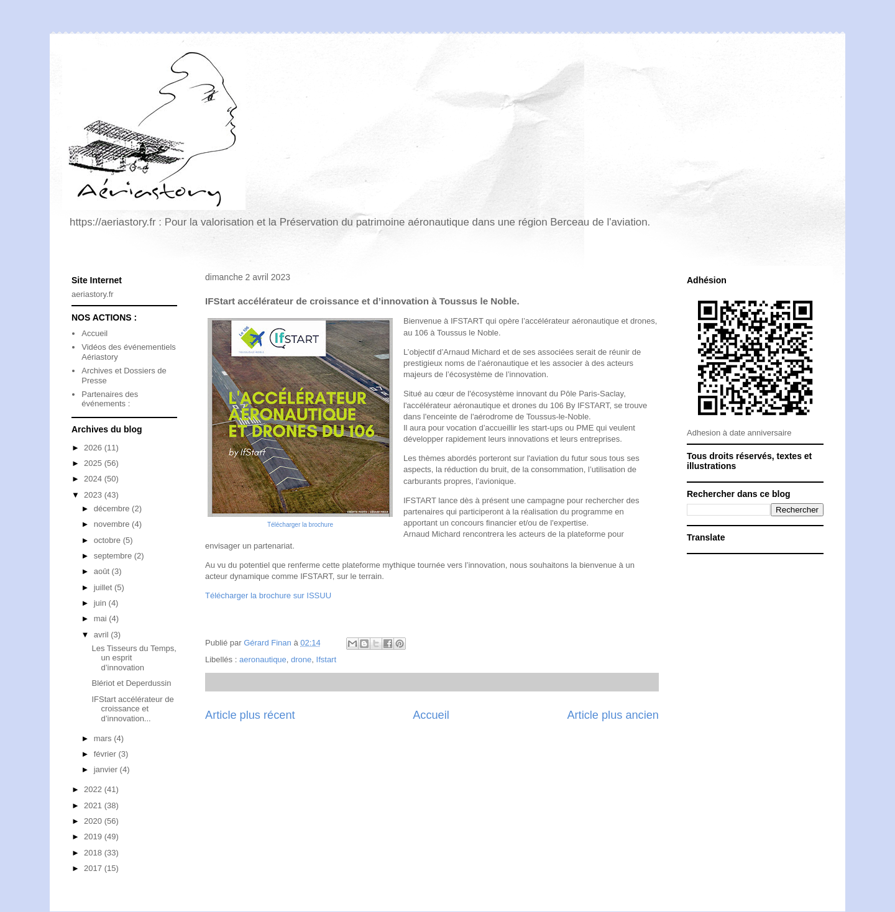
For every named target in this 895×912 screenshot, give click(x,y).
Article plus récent (250, 715)
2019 (94, 836)
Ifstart (326, 659)
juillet (104, 587)
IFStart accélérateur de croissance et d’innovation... (132, 709)
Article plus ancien (613, 715)
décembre (113, 508)
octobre (108, 540)
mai (101, 618)
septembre (114, 555)
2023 (94, 494)
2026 (94, 447)
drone (301, 659)
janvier (107, 769)
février (106, 754)
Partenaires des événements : (109, 399)
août (103, 571)
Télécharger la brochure (300, 524)
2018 (94, 852)
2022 (94, 789)
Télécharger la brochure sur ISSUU (268, 595)
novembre (113, 524)
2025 (94, 463)
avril (102, 634)
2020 (94, 821)
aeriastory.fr (92, 294)
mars (104, 738)
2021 (94, 805)
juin (101, 603)
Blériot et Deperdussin (131, 683)
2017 (94, 868)
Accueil (431, 715)
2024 (94, 478)
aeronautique (263, 659)
